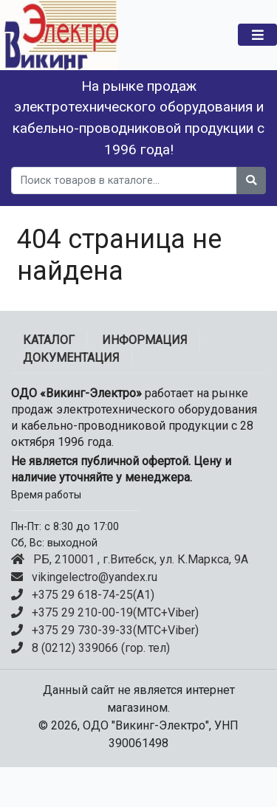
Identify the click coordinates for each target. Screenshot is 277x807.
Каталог (49, 340)
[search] (124, 180)
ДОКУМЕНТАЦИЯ (71, 358)
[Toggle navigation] (257, 35)
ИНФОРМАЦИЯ (145, 340)
